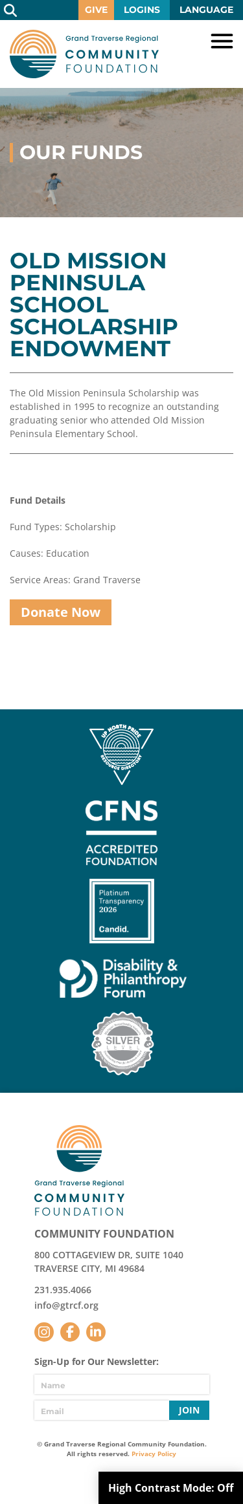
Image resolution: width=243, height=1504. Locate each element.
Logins (142, 10)
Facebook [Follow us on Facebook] (70, 1332)
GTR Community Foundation (84, 54)
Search (10, 10)
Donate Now (60, 612)
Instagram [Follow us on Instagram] (44, 1332)
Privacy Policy (154, 1453)
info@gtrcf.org (66, 1305)
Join (189, 1410)
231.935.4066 (62, 1290)
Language (206, 10)
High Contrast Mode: (170, 1488)
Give (96, 10)
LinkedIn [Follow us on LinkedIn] (96, 1332)
